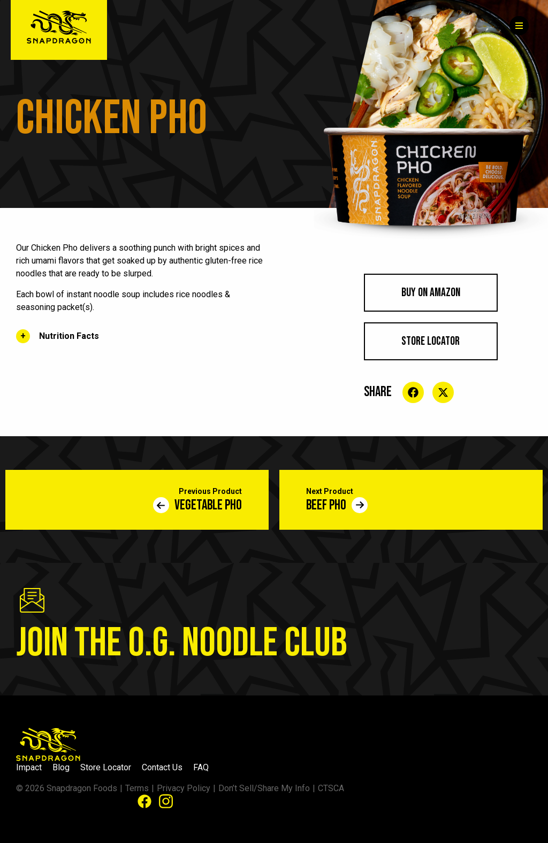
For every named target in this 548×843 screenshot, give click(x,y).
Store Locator (430, 341)
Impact (29, 767)
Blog (61, 767)
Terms (137, 788)
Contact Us (162, 767)
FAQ (201, 767)
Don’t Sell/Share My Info (264, 788)
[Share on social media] (413, 392)
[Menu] (519, 25)
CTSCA (331, 788)
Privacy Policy (183, 788)
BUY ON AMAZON (430, 292)
